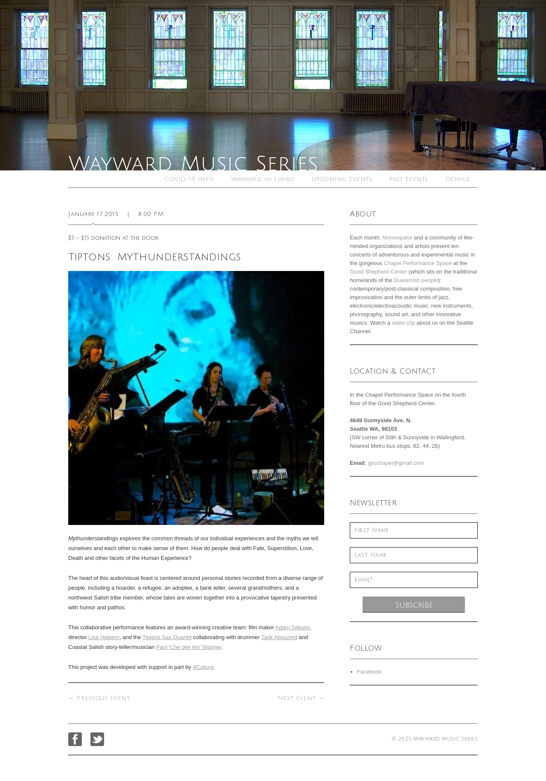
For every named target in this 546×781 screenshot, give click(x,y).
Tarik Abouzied (279, 637)
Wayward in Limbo (262, 179)
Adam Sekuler (293, 627)
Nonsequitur (397, 237)
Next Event (301, 698)
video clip (403, 323)
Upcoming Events (341, 179)
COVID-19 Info (189, 179)
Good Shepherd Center (378, 271)
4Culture (203, 667)
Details (457, 179)
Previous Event (99, 698)
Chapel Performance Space (418, 263)
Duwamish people (416, 280)
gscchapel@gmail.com (396, 463)
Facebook (369, 672)
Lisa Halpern (103, 637)
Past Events (408, 179)
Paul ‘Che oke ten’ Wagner (188, 647)
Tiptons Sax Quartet (167, 637)
